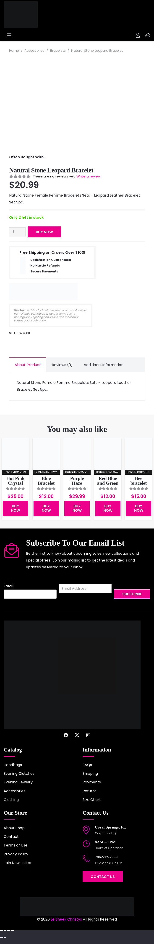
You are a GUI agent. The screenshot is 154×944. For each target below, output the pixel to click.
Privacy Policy (16, 854)
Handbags (13, 764)
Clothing (11, 799)
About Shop (14, 828)
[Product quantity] (17, 231)
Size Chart (92, 799)
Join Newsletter (18, 862)
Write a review (88, 176)
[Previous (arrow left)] (1, 937)
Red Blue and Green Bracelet (108, 483)
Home (14, 50)
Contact (11, 836)
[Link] (138, 35)
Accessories (34, 50)
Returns (90, 791)
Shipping (90, 773)
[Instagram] (88, 735)
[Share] (8, 930)
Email (8, 586)
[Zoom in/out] (1, 930)
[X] (77, 735)
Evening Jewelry (18, 782)
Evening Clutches (19, 773)
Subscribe (132, 594)
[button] (38, 35)
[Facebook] (66, 735)
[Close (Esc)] (12, 930)
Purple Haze (77, 481)
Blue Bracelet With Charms (46, 485)
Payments (92, 782)
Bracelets (58, 50)
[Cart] (147, 35)
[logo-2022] (32, 14)
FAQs (87, 764)
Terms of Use (15, 845)
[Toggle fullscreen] (5, 930)
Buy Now (44, 232)
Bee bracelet (139, 481)
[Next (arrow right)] (5, 937)
